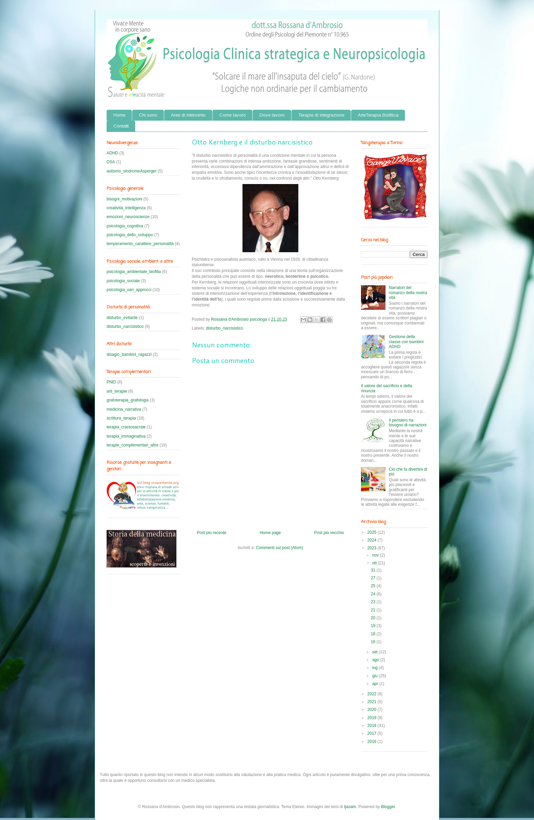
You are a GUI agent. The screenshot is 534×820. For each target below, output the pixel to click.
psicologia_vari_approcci (129, 289)
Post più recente (211, 532)
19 (374, 625)
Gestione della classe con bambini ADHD (406, 341)
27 (374, 578)
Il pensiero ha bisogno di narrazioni (408, 422)
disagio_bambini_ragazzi (129, 354)
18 (374, 634)
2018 (372, 725)
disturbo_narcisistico (224, 328)
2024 (372, 540)
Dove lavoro (272, 115)
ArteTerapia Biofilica (378, 115)
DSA (111, 162)
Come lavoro (232, 115)
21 (374, 610)
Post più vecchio (329, 532)
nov (376, 555)
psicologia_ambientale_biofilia (134, 271)
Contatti (121, 125)
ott (375, 563)
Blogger (388, 806)
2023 (372, 548)
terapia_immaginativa (126, 436)
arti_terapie (117, 391)
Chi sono (148, 115)
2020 (372, 709)
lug (375, 667)
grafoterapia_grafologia (127, 400)
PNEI (111, 382)
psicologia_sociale (123, 280)
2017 (372, 733)
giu (375, 675)
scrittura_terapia (121, 418)
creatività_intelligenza (126, 208)
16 (374, 641)
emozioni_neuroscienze (128, 216)
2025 (372, 532)
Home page (270, 532)
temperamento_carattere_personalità (140, 243)
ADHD (112, 153)
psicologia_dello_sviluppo (130, 234)
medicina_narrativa (124, 409)
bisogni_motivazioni (124, 199)
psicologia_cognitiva (125, 226)
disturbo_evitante (122, 317)
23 (374, 601)
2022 (372, 694)
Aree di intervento (188, 115)
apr (375, 683)
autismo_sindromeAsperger (132, 171)
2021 (372, 701)
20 (374, 618)
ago (376, 659)
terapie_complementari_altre (132, 445)
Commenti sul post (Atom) (279, 547)
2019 (372, 717)
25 (374, 585)
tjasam (350, 806)
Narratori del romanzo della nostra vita (408, 292)
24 (374, 594)
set (375, 652)
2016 (372, 741)
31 (374, 570)
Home (119, 115)
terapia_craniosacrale (126, 427)
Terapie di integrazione (321, 115)
